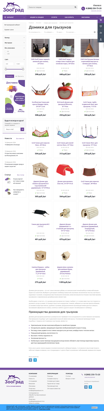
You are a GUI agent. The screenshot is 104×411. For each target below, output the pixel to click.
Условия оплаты (52, 378)
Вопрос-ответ (70, 378)
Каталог (10, 17)
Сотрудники (33, 381)
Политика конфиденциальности (36, 389)
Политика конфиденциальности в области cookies (36, 401)
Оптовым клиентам (53, 388)
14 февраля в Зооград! (12, 144)
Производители (52, 386)
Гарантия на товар (53, 383)
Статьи (68, 376)
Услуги (54, 17)
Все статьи (20, 175)
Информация (52, 373)
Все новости (20, 138)
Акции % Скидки (37, 17)
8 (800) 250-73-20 (93, 8)
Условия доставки (53, 381)
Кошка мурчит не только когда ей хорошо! (18, 181)
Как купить (69, 17)
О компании (33, 376)
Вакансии (32, 383)
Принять (94, 407)
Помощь (69, 373)
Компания (33, 373)
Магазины (86, 17)
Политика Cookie (44, 409)
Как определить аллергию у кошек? (18, 192)
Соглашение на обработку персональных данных (37, 395)
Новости (31, 378)
